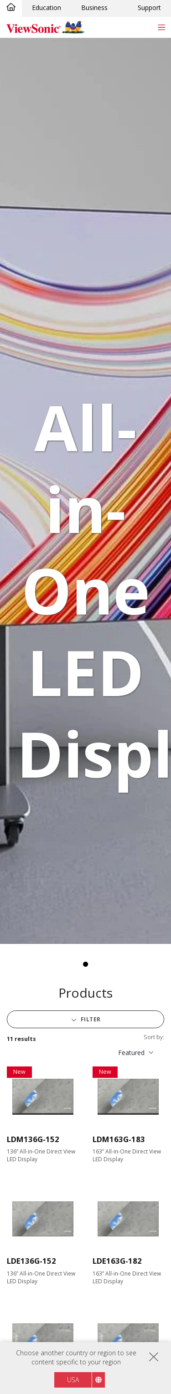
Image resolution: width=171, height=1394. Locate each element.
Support (149, 7)
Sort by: (154, 1037)
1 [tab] (85, 964)
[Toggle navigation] (161, 27)
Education (46, 7)
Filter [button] (90, 1019)
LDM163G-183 (119, 1139)
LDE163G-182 (117, 1261)
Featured (131, 1052)
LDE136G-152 (31, 1261)
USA (73, 1379)
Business (94, 7)
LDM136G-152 (33, 1139)
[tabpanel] (85, 491)
